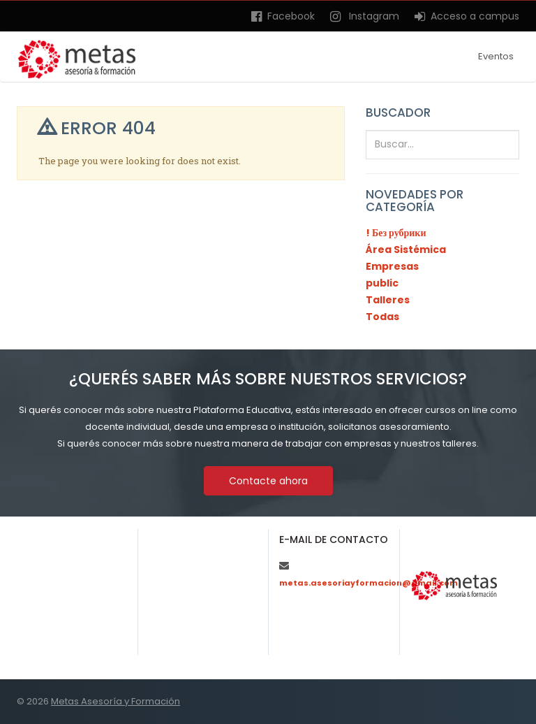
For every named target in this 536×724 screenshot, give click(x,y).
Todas (382, 317)
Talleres (388, 300)
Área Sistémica (406, 249)
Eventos (496, 56)
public (382, 283)
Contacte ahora (268, 481)
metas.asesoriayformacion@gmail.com (368, 582)
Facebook (283, 16)
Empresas (392, 266)
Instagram (364, 16)
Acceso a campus (467, 16)
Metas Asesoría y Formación (115, 701)
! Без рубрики (396, 233)
